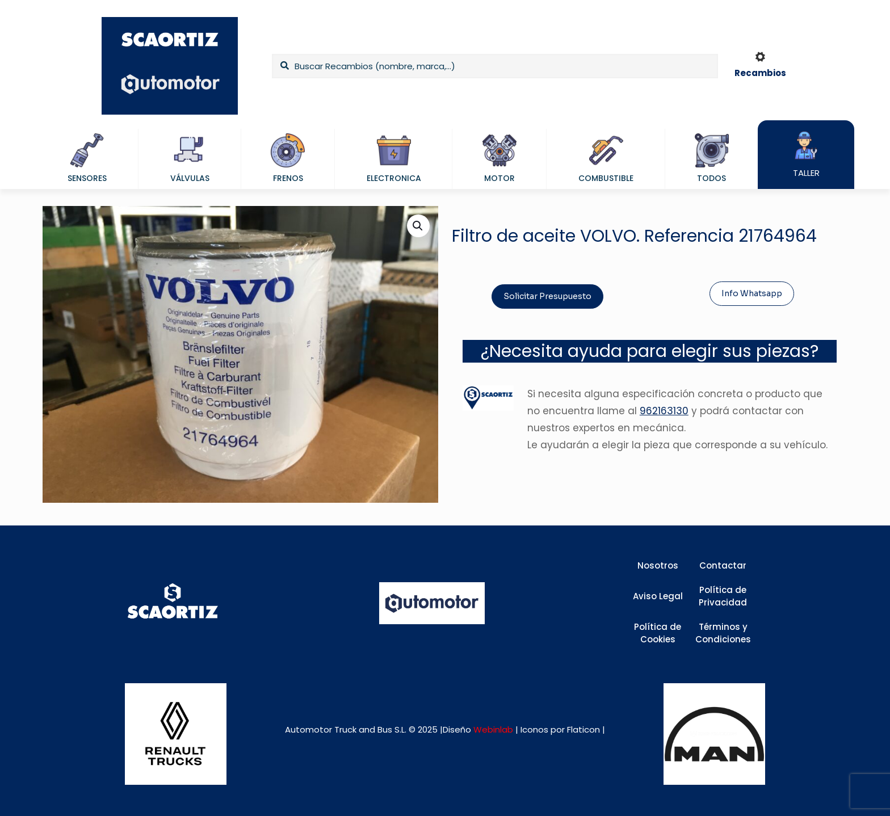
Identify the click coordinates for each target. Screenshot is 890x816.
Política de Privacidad (723, 596)
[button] (418, 225)
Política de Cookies (657, 633)
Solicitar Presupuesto (547, 296)
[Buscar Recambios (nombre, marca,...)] (495, 66)
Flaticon (583, 729)
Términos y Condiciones (723, 633)
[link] (175, 734)
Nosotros (657, 565)
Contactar (722, 565)
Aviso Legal (658, 596)
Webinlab (494, 729)
